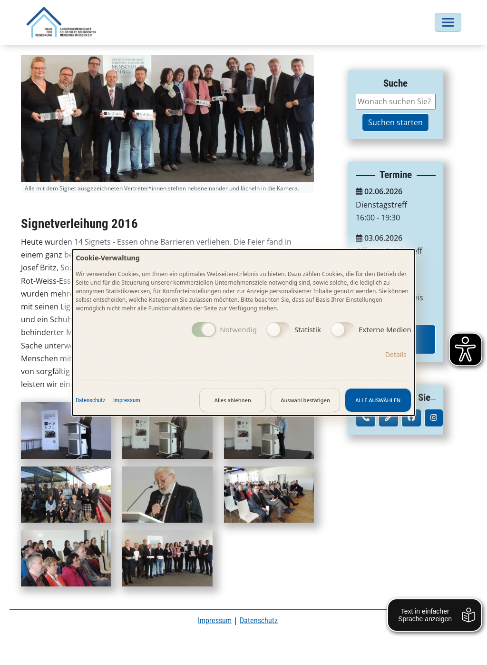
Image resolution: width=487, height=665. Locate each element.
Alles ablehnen (232, 400)
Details (396, 354)
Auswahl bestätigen (305, 400)
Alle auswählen (377, 400)
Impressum (126, 400)
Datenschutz (91, 400)
